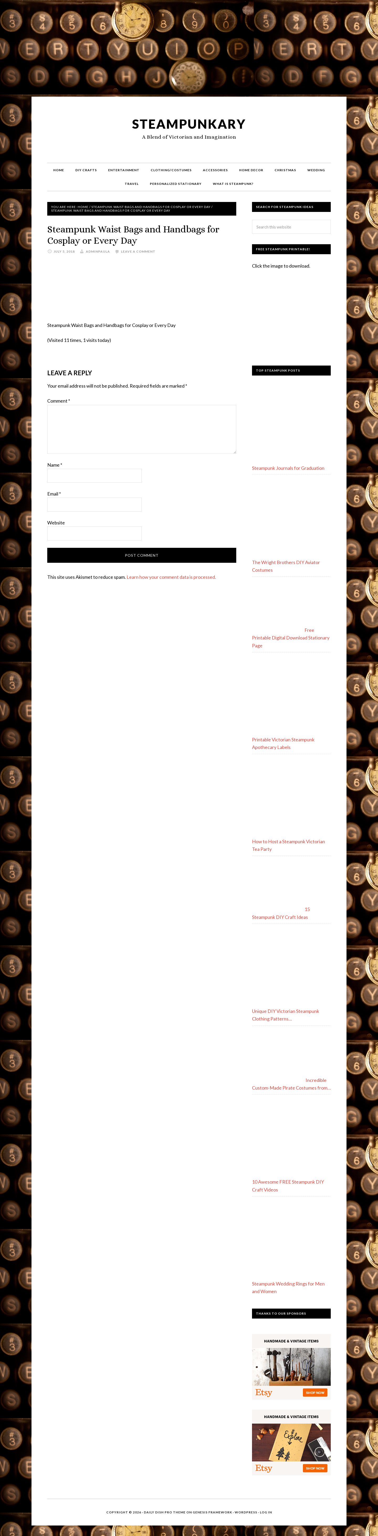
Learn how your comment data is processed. (171, 577)
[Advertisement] (189, 50)
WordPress (246, 1512)
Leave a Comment (138, 251)
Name (54, 465)
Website (56, 522)
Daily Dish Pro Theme (165, 1512)
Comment (58, 401)
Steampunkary (189, 123)
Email (54, 494)
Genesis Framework (212, 1512)
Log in (266, 1512)
